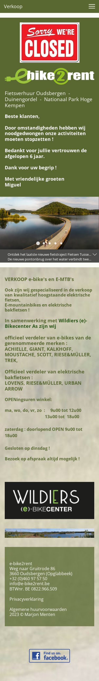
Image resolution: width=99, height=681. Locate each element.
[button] (92, 6)
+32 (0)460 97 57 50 (28, 578)
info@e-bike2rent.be (30, 583)
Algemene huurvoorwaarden (38, 609)
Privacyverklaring (27, 599)
